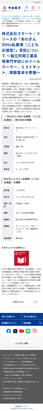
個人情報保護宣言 (27, 362)
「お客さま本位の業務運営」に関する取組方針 (17, 375)
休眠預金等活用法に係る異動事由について (16, 372)
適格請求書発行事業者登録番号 (13, 392)
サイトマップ (7, 355)
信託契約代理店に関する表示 (12, 398)
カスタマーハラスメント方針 (12, 378)
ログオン (33, 8)
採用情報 (27, 323)
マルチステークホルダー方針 (12, 395)
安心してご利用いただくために (27, 358)
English (37, 2)
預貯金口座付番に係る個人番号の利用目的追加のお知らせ (21, 368)
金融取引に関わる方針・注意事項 (25, 355)
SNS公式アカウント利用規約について (15, 388)
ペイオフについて (8, 358)
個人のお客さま (8, 316)
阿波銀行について (9, 323)
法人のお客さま (14, 16)
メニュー (39, 8)
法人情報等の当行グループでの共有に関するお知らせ (19, 365)
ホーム (4, 16)
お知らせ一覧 (27, 16)
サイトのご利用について (11, 362)
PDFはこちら (18, 301)
